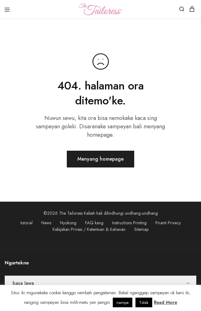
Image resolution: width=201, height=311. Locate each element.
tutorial (27, 223)
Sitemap (141, 229)
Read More (165, 302)
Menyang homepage (100, 158)
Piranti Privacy (168, 223)
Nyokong (68, 223)
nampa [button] (122, 302)
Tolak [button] (143, 302)
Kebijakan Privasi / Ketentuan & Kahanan (89, 229)
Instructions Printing (129, 223)
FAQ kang (94, 223)
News (46, 223)
